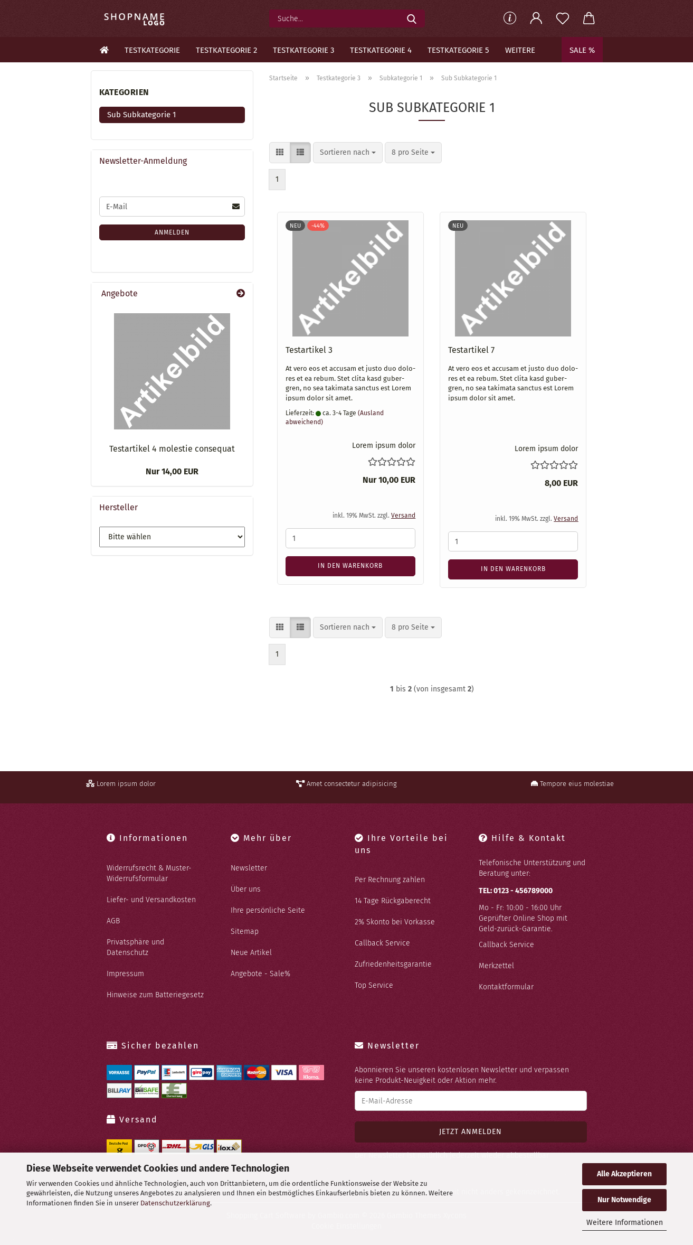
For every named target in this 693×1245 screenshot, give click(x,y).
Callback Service (382, 943)
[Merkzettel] (562, 18)
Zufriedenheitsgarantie (393, 964)
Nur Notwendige (624, 1199)
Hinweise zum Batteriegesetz (155, 994)
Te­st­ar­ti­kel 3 (309, 350)
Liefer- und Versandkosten (151, 899)
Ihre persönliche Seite (268, 910)
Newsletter (249, 868)
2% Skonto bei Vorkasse (395, 922)
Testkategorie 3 (303, 50)
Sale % (582, 50)
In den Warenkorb (350, 565)
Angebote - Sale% (260, 973)
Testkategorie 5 (458, 50)
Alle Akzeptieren (624, 1173)
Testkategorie (152, 50)
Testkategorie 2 (226, 50)
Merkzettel (496, 965)
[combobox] (348, 152)
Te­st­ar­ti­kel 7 (471, 350)
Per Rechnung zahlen (390, 879)
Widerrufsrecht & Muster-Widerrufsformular (149, 873)
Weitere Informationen (624, 1222)
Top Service (374, 985)
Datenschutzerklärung (175, 1203)
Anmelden (172, 232)
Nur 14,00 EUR (172, 471)
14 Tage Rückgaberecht (393, 900)
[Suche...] (411, 18)
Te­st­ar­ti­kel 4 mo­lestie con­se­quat (172, 449)
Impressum (125, 973)
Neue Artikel (251, 952)
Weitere (520, 50)
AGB (113, 920)
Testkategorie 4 (381, 50)
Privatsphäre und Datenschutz (135, 947)
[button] (536, 18)
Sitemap (245, 931)
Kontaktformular (506, 986)
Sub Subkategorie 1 (141, 114)
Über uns (246, 889)
